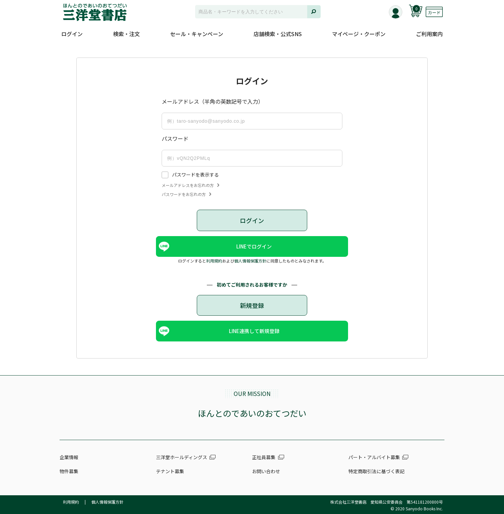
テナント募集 (170, 471)
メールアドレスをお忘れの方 (190, 185)
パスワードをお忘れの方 (186, 194)
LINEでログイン (254, 246)
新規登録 (252, 305)
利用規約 (214, 261)
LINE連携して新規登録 (254, 330)
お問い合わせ (266, 471)
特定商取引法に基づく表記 (376, 471)
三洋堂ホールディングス (181, 457)
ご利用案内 (429, 34)
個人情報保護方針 (250, 261)
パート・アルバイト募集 (374, 457)
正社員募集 (263, 457)
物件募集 (69, 471)
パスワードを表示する (195, 174)
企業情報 (69, 457)
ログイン (72, 34)
